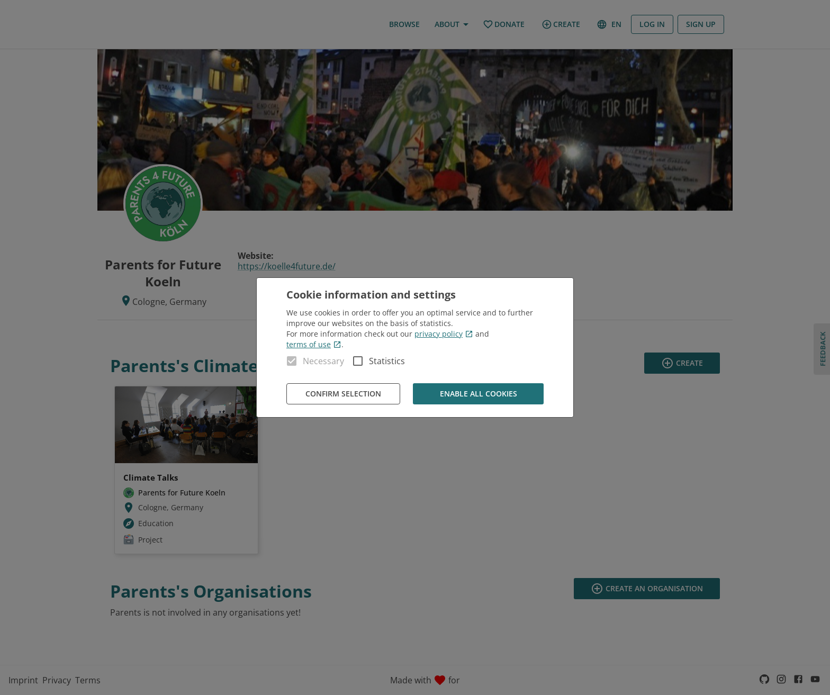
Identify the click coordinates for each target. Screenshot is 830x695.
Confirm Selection (343, 394)
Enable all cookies (478, 394)
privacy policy (443, 334)
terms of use (313, 344)
